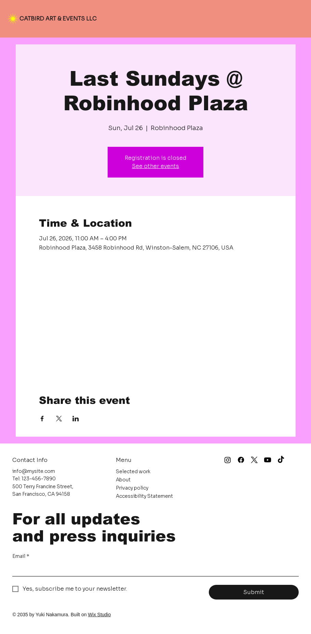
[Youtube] (267, 460)
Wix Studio (99, 614)
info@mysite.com (33, 471)
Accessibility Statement (144, 496)
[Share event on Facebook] (42, 418)
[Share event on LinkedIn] (75, 418)
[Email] (153, 569)
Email (20, 556)
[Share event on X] (59, 418)
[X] (254, 460)
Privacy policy (132, 488)
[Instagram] (228, 460)
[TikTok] (281, 460)
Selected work (133, 471)
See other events (155, 166)
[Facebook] (241, 460)
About (123, 480)
